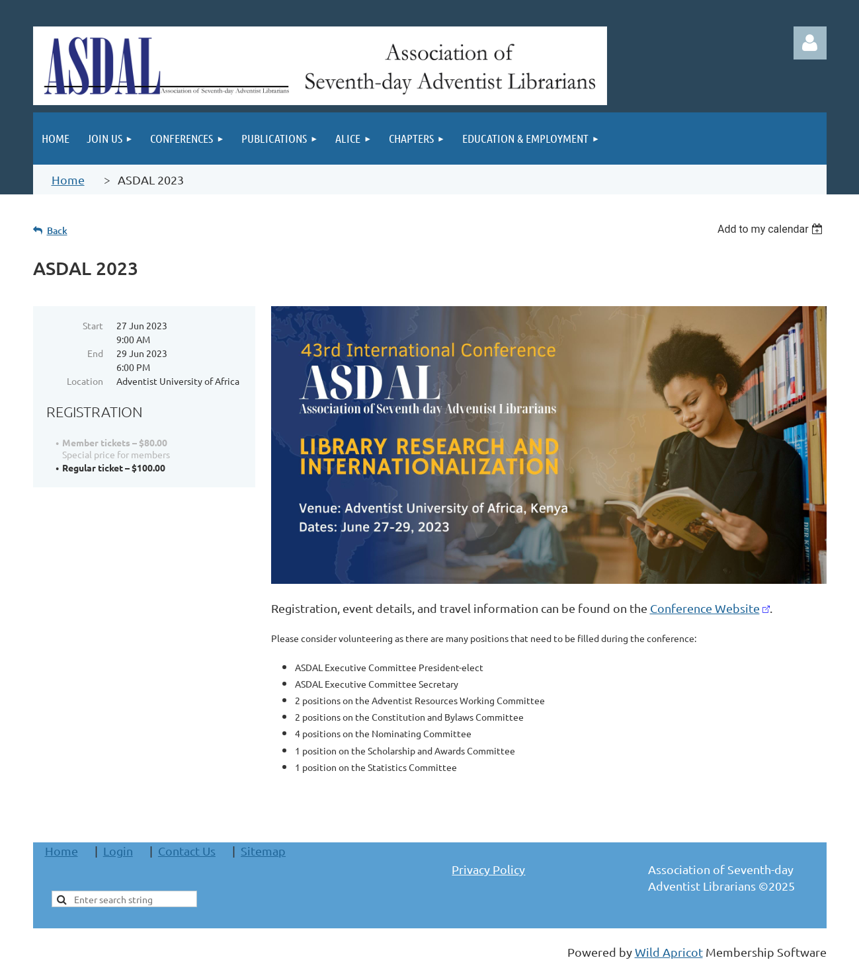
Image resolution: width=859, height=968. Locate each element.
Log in (810, 43)
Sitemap (263, 851)
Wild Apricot (669, 952)
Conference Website (705, 608)
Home (68, 179)
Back (57, 230)
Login (118, 851)
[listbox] (772, 229)
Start (93, 325)
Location (85, 381)
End (95, 353)
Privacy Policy (488, 869)
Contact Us (187, 851)
